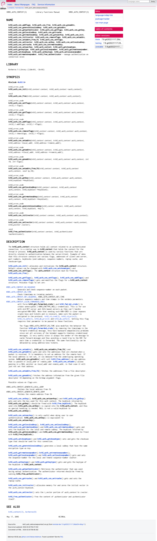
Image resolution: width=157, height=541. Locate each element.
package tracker (102, 19)
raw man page (101, 23)
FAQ (33, 4)
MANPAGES (11, 1)
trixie (97, 39)
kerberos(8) (30, 512)
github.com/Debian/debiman (31, 537)
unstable (11, 8)
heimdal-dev (19, 8)
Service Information (46, 4)
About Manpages (22, 4)
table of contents (104, 29)
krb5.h (21, 82)
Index (9, 4)
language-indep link (104, 15)
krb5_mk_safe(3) (62, 319)
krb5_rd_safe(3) (25, 319)
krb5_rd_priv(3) (69, 316)
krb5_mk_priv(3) (42, 319)
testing (98, 43)
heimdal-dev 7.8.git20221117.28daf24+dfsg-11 (69, 524)
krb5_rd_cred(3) (52, 316)
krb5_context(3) (15, 512)
